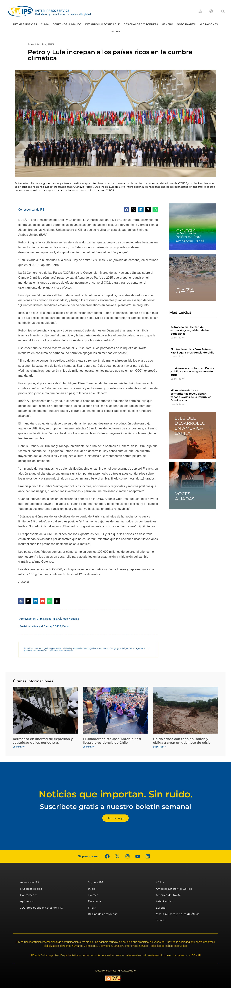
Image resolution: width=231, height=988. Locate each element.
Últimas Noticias (25, 24)
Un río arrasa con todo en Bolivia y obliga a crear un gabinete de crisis (192, 371)
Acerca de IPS (29, 882)
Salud (115, 31)
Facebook (94, 901)
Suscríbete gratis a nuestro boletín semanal (115, 806)
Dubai (65, 626)
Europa (161, 907)
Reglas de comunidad (103, 914)
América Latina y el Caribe (35, 626)
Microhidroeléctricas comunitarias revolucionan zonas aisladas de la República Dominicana (190, 395)
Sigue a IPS (96, 882)
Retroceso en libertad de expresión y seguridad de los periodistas (189, 330)
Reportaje (51, 618)
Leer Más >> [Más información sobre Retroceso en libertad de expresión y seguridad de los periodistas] (177, 337)
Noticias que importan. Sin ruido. (115, 794)
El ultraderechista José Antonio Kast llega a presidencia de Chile (192, 351)
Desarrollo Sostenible (102, 24)
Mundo (160, 920)
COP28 (57, 626)
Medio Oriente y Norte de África (177, 914)
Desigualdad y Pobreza (141, 24)
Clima (45, 24)
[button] (223, 11)
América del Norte (168, 895)
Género (167, 24)
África (160, 882)
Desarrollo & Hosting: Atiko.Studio (115, 970)
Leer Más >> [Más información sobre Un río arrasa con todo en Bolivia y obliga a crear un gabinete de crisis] (177, 378)
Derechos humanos (67, 24)
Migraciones (208, 24)
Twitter (93, 895)
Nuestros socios (31, 888)
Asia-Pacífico (165, 901)
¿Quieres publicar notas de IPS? (42, 907)
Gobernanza (186, 24)
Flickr (92, 907)
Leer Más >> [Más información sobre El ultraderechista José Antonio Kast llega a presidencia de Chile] (177, 356)
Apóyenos (27, 901)
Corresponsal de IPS (31, 209)
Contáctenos (29, 895)
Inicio (92, 888)
